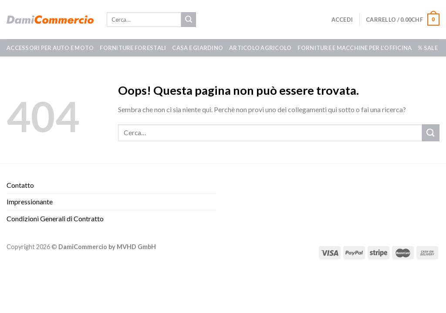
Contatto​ (20, 185)
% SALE (428, 47)
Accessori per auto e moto (50, 47)
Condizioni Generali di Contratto (55, 218)
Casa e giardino (197, 47)
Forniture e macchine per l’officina (354, 47)
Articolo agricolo (260, 47)
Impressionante (30, 201)
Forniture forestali (133, 47)
